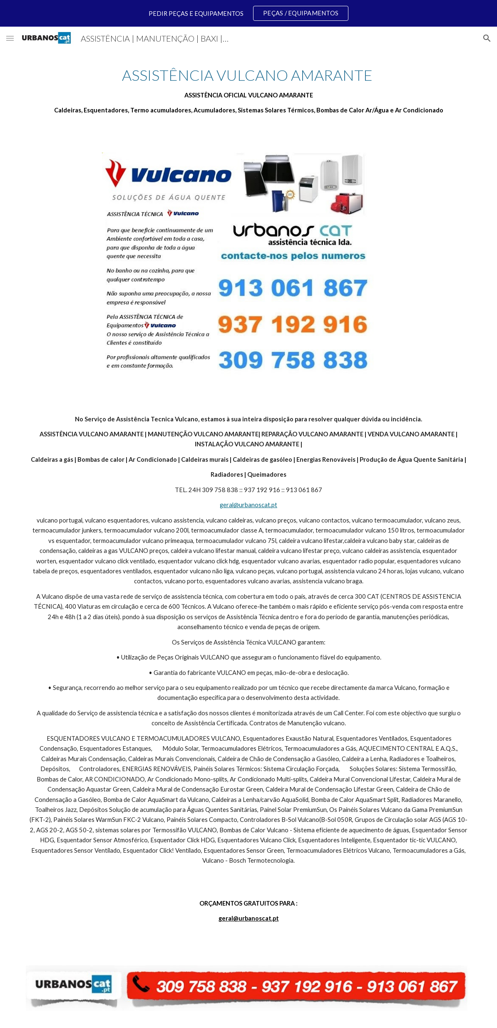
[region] (248, 13)
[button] (10, 38)
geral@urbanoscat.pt (248, 504)
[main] (249, 90)
